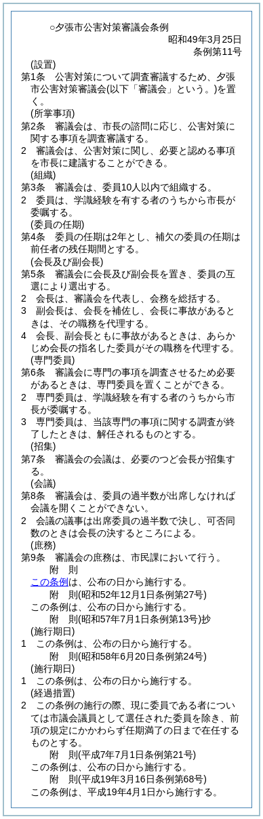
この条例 (49, 581)
